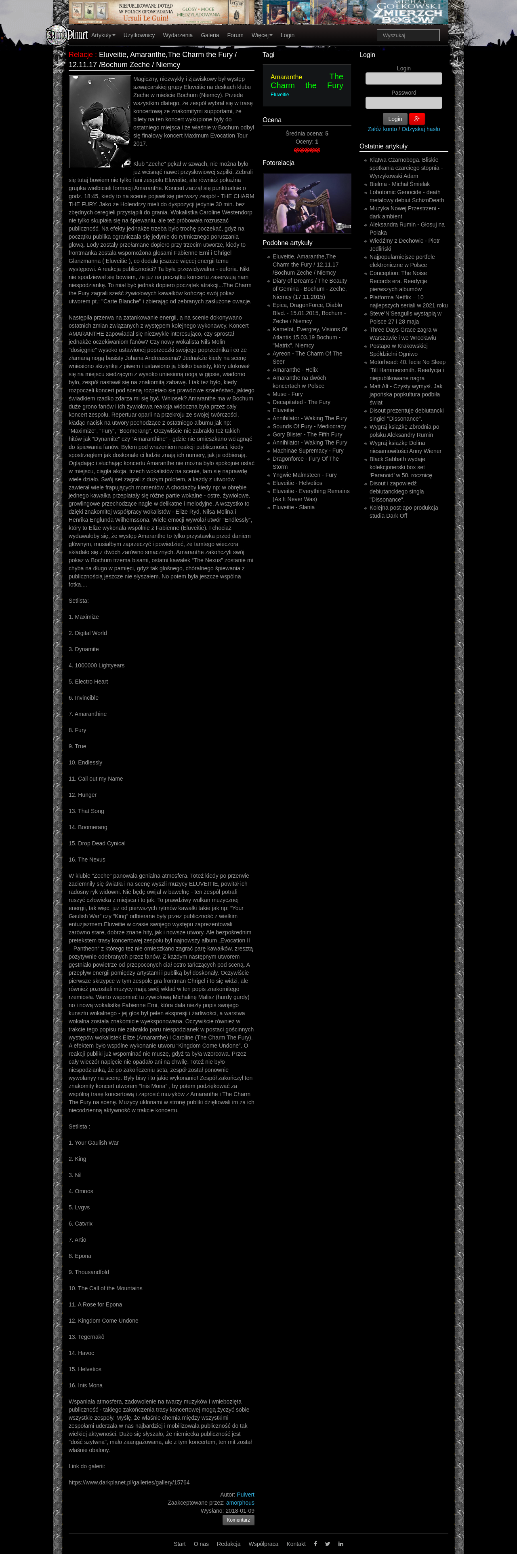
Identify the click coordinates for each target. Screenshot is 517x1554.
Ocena (272, 119)
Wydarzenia (178, 35)
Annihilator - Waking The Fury (310, 418)
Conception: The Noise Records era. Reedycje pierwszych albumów (398, 281)
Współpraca (263, 1544)
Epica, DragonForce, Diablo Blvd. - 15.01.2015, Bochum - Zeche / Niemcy (309, 313)
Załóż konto (382, 129)
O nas (201, 1544)
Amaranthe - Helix (295, 369)
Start (180, 1544)
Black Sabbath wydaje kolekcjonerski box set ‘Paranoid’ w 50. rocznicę (401, 467)
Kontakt (295, 1544)
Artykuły (103, 35)
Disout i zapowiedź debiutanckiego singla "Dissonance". (397, 491)
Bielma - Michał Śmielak (400, 184)
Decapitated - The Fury (301, 402)
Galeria (210, 35)
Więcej (262, 35)
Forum (235, 35)
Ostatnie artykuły (383, 146)
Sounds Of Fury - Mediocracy (309, 426)
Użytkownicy (139, 35)
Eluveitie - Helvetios (297, 483)
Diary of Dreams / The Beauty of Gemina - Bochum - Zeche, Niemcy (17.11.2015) (310, 288)
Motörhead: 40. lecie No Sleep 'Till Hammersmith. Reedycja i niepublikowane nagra (408, 370)
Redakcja (228, 1544)
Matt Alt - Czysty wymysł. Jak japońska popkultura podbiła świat (406, 394)
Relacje (81, 55)
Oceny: (305, 141)
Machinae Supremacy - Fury (308, 450)
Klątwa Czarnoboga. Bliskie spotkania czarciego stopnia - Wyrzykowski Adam (406, 168)
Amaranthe (286, 77)
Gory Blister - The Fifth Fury (307, 434)
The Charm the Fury (307, 81)
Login (287, 35)
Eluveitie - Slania (294, 507)
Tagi (268, 54)
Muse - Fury (288, 394)
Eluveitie (280, 94)
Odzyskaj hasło (421, 129)
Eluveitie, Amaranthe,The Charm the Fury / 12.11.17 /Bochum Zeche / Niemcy (305, 264)
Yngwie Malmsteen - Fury (305, 475)
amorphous (240, 1502)
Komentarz (238, 1520)
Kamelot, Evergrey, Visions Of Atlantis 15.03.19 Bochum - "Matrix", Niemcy (310, 337)
